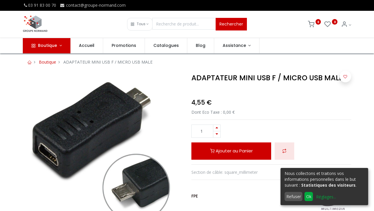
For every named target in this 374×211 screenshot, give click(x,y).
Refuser (293, 196)
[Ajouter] (216, 128)
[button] (140, 24)
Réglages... (326, 197)
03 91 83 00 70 (39, 5)
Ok (308, 196)
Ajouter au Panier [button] (231, 151)
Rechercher (231, 24)
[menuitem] (87, 45)
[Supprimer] (216, 134)
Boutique (47, 62)
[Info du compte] (346, 25)
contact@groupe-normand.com (93, 5)
